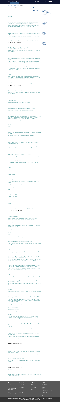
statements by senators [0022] (46, 11)
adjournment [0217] (44, 46)
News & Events (20, 383)
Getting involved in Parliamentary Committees (36, 383)
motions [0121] (44, 32)
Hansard (18, 5)
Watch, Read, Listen (21, 384)
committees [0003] (44, 9)
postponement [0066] (45, 22)
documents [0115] (44, 31)
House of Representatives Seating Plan (12, 393)
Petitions (32, 384)
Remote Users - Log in (44, 384)
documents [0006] (44, 10)
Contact (40, 1)
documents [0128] (44, 33)
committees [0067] (44, 23)
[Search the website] (50, 1)
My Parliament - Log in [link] (44, 383)
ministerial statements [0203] (46, 45)
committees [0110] (44, 30)
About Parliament (21, 385)
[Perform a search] (51, 1)
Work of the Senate (10, 384)
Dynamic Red (9, 385)
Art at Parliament (32, 390)
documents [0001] (44, 8)
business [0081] (44, 25)
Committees (20, 395)
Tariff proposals (21, 391)
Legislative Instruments (21, 392)
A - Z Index (43, 387)
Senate (8, 383)
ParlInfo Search (44, 385)
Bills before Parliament (21, 390)
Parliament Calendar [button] (36, 1)
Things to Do (32, 389)
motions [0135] (44, 34)
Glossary (43, 388)
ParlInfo (43, 1)
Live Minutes (9, 391)
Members (9, 392)
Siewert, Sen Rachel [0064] (46, 20)
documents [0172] (44, 41)
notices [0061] (44, 16)
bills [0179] (43, 43)
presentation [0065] (44, 21)
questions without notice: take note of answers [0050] (47, 14)
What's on (32, 388)
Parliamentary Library (21, 386)
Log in (48, 1)
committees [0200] (44, 44)
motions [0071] (44, 24)
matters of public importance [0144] (47, 36)
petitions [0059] (44, 15)
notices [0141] (44, 35)
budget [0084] (44, 26)
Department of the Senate (45, 391)
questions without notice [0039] (46, 12)
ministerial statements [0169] (46, 40)
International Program (21, 387)
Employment (43, 386)
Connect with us (32, 385)
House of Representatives (11, 389)
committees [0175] (44, 42)
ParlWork (46, 1)
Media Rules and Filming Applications (35, 391)
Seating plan (9, 386)
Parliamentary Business (13, 5)
